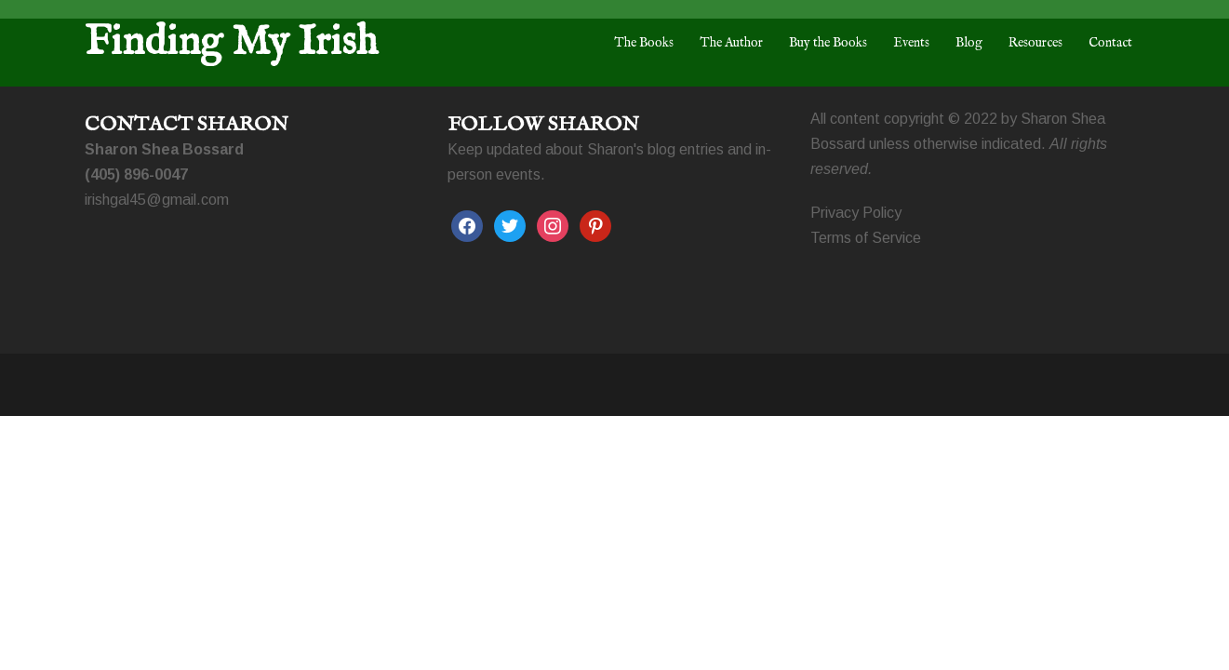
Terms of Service (865, 238)
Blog (968, 42)
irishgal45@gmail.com (157, 200)
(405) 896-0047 (136, 174)
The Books (644, 42)
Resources (1035, 42)
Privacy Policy (856, 213)
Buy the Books (828, 42)
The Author (731, 42)
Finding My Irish (231, 43)
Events (911, 42)
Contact (1110, 42)
